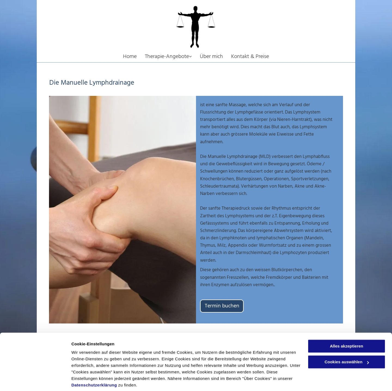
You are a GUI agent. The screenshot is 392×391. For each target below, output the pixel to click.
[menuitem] (134, 56)
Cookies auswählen (90, 380)
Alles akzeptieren (346, 326)
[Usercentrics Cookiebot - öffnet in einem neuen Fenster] (35, 380)
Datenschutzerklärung (94, 365)
